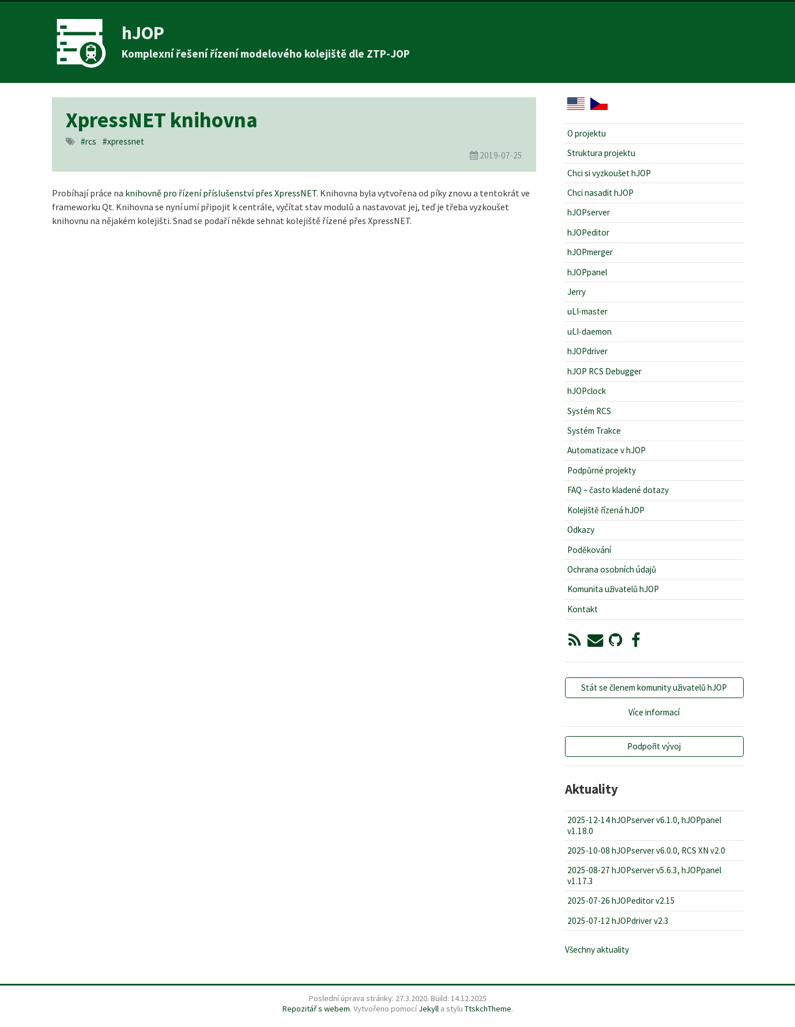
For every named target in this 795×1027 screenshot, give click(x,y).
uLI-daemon (589, 331)
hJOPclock (586, 390)
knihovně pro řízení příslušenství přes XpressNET (221, 193)
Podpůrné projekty (601, 470)
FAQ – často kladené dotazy (618, 489)
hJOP (143, 33)
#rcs (88, 141)
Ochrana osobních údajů (611, 569)
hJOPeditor (588, 232)
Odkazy (580, 529)
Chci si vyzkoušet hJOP (609, 173)
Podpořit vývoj (654, 746)
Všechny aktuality (597, 949)
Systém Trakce (594, 430)
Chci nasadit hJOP (600, 192)
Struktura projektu (601, 152)
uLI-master (587, 311)
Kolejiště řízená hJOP (606, 510)
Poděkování (589, 549)
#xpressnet (123, 141)
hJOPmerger (590, 252)
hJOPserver (588, 212)
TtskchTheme (488, 1008)
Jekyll (429, 1008)
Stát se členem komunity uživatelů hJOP (654, 687)
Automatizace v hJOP (606, 450)
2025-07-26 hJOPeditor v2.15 (621, 900)
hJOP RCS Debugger (604, 371)
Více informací (654, 712)
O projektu (586, 133)
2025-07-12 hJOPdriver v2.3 (618, 920)
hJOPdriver (587, 351)
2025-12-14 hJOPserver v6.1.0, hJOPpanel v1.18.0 (644, 825)
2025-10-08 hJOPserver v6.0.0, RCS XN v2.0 (646, 850)
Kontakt (582, 609)
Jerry (576, 291)
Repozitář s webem (316, 1008)
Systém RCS (589, 411)
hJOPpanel (587, 272)
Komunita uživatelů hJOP (613, 588)
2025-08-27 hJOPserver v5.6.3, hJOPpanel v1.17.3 (644, 875)
